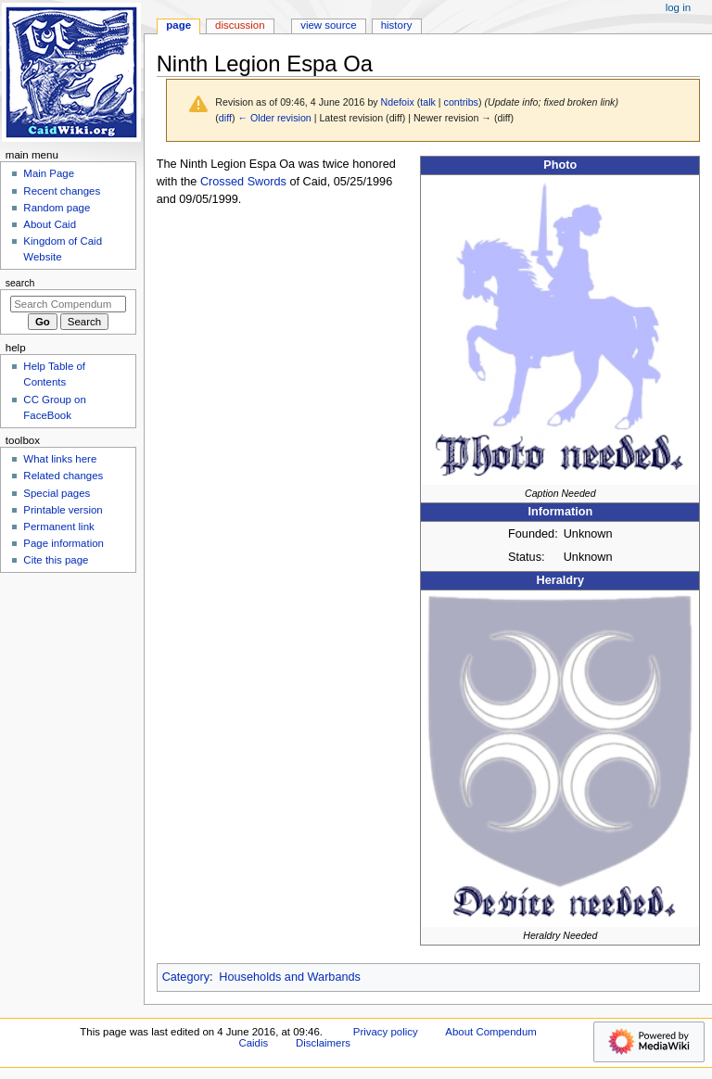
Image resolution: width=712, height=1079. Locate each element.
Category (186, 977)
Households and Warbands (290, 977)
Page (178, 25)
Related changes (63, 475)
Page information (63, 543)
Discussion (239, 25)
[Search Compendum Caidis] (68, 304)
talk (428, 102)
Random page (56, 207)
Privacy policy (385, 1031)
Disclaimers (323, 1042)
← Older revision (274, 117)
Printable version (62, 509)
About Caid (49, 224)
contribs (461, 102)
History (397, 25)
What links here (59, 458)
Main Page (48, 173)
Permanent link (58, 526)
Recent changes (61, 191)
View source (328, 25)
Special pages (56, 493)
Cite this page (55, 559)
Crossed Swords (243, 181)
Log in (678, 7)
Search (20, 282)
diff (225, 117)
